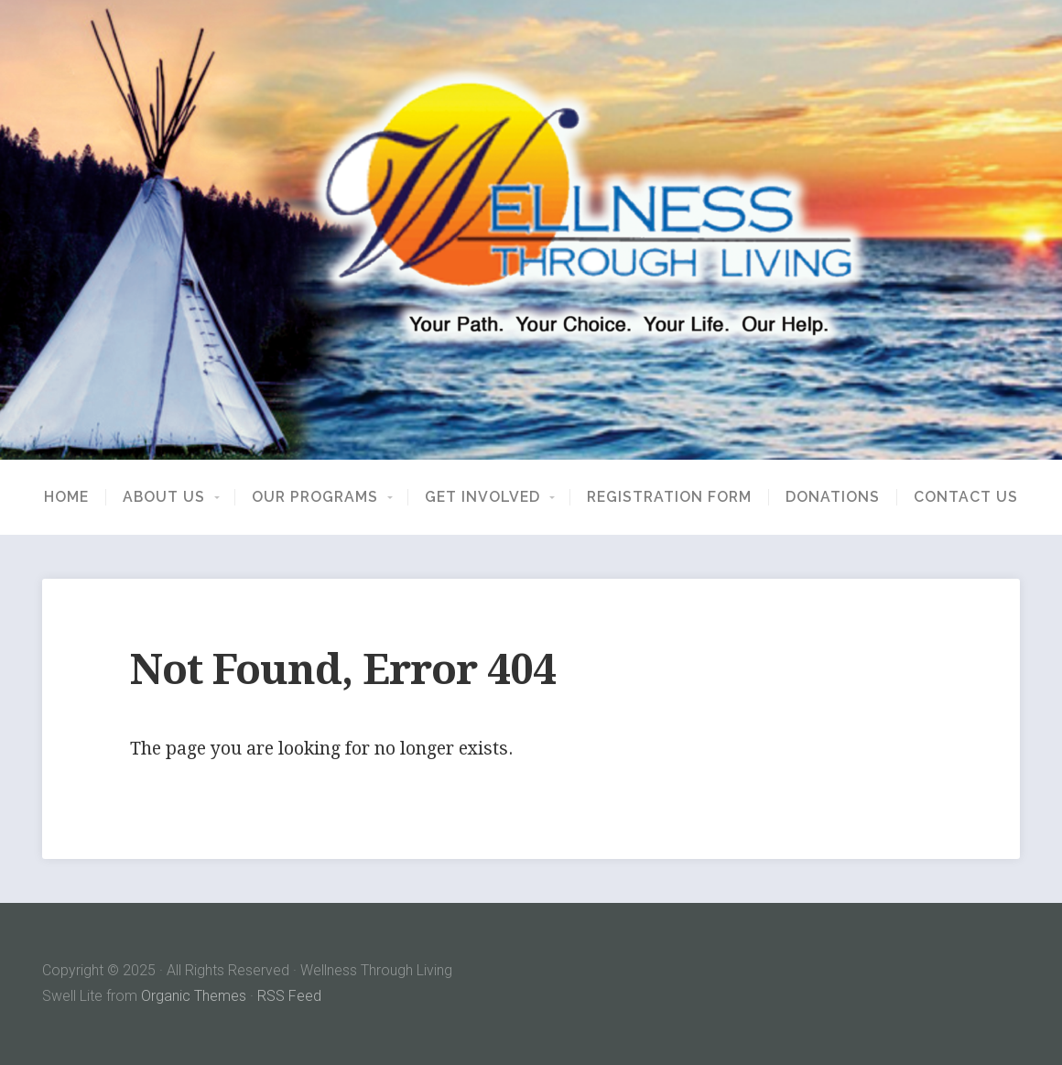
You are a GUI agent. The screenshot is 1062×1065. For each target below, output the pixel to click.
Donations (833, 497)
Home (66, 497)
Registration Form (669, 497)
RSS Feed (289, 996)
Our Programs (315, 497)
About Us (164, 497)
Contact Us (966, 497)
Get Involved (482, 497)
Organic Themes (193, 996)
